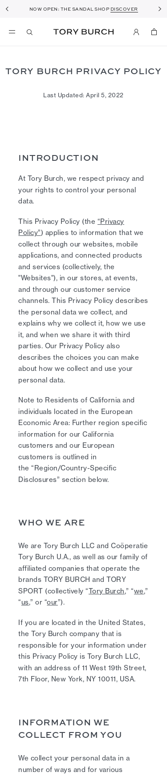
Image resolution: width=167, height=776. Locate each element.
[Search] (30, 32)
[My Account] (136, 32)
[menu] (14, 32)
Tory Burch (83, 32)
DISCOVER (124, 9)
